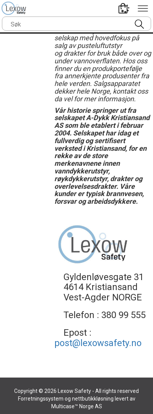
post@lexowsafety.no (98, 343)
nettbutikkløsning (93, 399)
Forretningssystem (40, 399)
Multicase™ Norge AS (76, 406)
